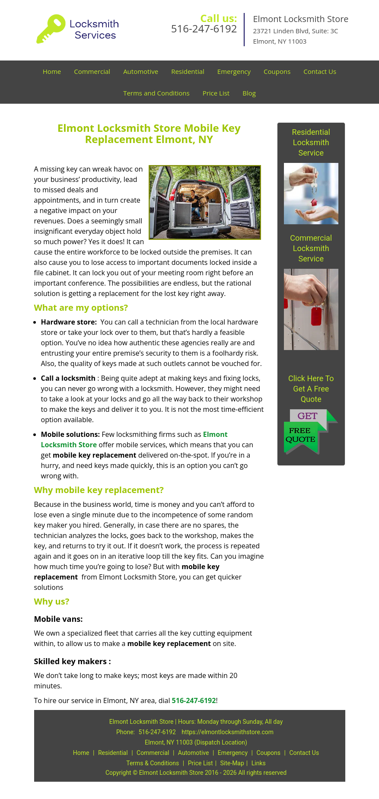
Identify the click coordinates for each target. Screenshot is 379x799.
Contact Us (319, 71)
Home (52, 71)
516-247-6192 (204, 28)
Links (259, 763)
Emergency (234, 71)
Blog (249, 93)
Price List (216, 93)
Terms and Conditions (156, 93)
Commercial (92, 71)
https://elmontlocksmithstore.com (228, 732)
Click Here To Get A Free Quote (311, 389)
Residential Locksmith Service (311, 142)
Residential (187, 71)
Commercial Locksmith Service (311, 248)
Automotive (140, 71)
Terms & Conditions (152, 763)
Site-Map (232, 763)
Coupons (277, 71)
